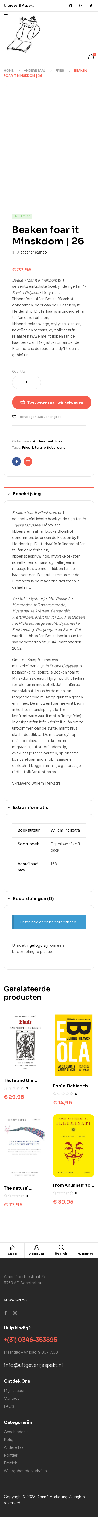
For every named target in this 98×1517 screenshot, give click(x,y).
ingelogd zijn (37, 945)
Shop (12, 1254)
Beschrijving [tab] (27, 494)
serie (61, 447)
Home (9, 70)
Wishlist (85, 1254)
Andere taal (34, 70)
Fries (60, 70)
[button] (19, 6)
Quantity (19, 371)
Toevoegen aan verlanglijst (39, 417)
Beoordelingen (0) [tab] (33, 898)
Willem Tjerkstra (65, 830)
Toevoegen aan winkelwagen (55, 402)
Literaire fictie (44, 447)
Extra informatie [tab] (31, 807)
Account (36, 1254)
